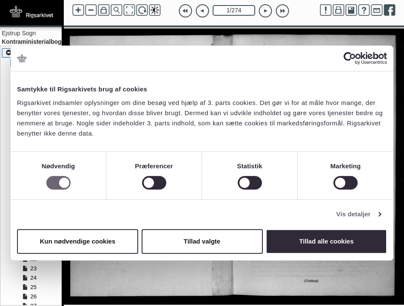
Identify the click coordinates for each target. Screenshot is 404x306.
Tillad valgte (202, 241)
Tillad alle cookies (326, 241)
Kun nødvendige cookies (78, 241)
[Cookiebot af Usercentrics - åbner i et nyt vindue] (350, 58)
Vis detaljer (353, 214)
